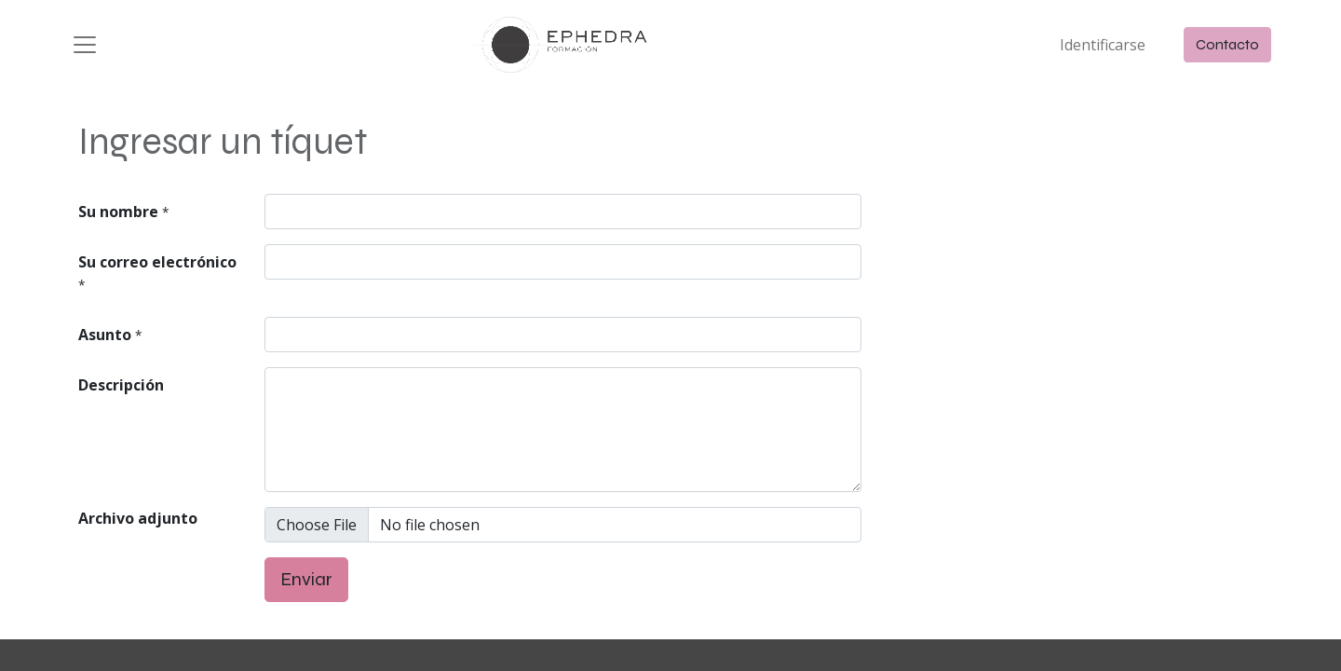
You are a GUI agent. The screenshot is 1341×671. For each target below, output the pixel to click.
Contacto (1227, 44)
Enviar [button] (306, 579)
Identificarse (1102, 44)
